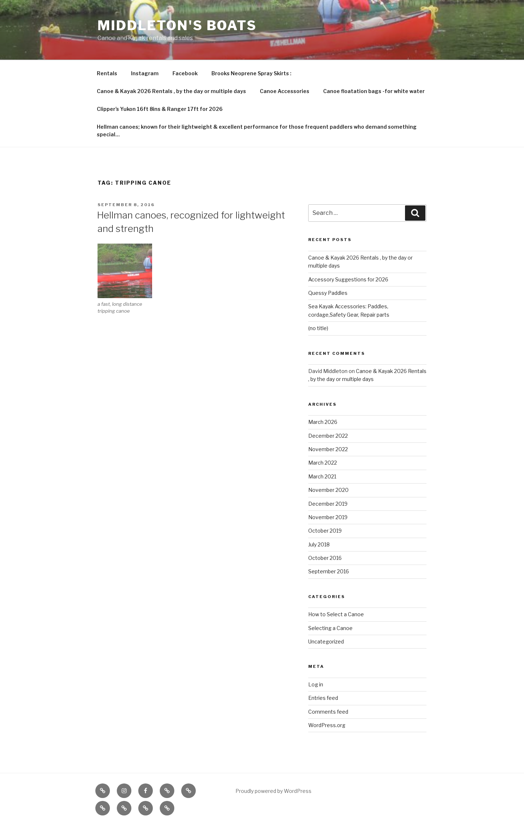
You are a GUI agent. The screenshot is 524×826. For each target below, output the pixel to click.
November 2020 (328, 490)
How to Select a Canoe (336, 614)
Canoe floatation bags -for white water (374, 91)
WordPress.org (326, 725)
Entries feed (323, 698)
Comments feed (328, 712)
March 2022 (322, 463)
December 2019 (328, 504)
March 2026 (322, 422)
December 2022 (328, 436)
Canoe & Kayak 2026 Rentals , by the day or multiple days (171, 91)
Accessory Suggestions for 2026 (348, 279)
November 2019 (328, 517)
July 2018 (319, 544)
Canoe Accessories (284, 91)
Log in (315, 684)
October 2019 (325, 531)
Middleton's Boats (177, 25)
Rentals (107, 73)
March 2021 (322, 476)
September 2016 (328, 571)
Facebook (185, 73)
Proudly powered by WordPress (273, 791)
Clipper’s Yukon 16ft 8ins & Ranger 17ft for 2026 (160, 109)
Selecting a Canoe (330, 628)
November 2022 (328, 449)
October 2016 (325, 558)
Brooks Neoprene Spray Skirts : (251, 73)
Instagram (145, 73)
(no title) (318, 328)
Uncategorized (326, 641)
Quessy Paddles (328, 293)
